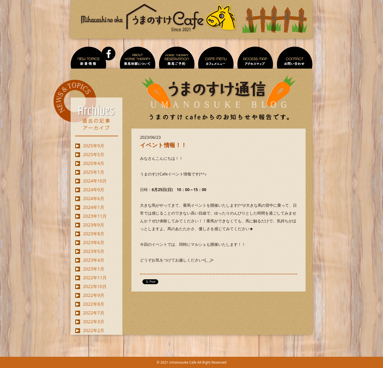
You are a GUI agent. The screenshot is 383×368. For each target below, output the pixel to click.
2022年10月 (95, 286)
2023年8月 (93, 234)
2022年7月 (93, 313)
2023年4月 (93, 260)
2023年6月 (93, 242)
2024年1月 (93, 207)
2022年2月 (93, 330)
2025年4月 (93, 163)
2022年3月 (93, 322)
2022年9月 (93, 295)
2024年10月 (95, 181)
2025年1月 (93, 172)
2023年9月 (93, 225)
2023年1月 (93, 269)
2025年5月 (93, 154)
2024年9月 (93, 190)
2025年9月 (93, 146)
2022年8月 (93, 304)
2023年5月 (93, 251)
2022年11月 (95, 278)
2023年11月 (95, 216)
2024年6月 (93, 198)
